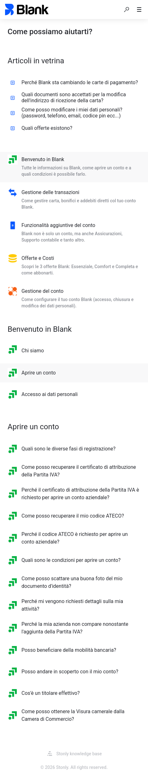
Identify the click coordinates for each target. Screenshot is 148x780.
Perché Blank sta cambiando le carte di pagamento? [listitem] (74, 82)
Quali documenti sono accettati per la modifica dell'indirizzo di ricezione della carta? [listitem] (68, 97)
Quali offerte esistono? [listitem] (41, 128)
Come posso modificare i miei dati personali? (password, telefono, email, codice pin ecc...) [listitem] (66, 112)
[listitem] (74, 167)
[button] (126, 9)
